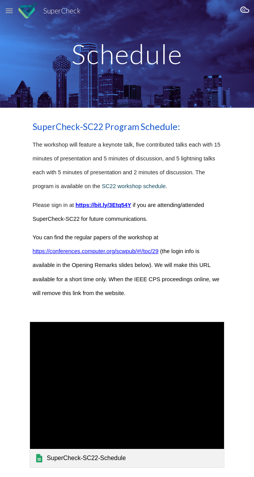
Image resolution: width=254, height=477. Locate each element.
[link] (127, 395)
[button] (9, 10)
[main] (127, 54)
